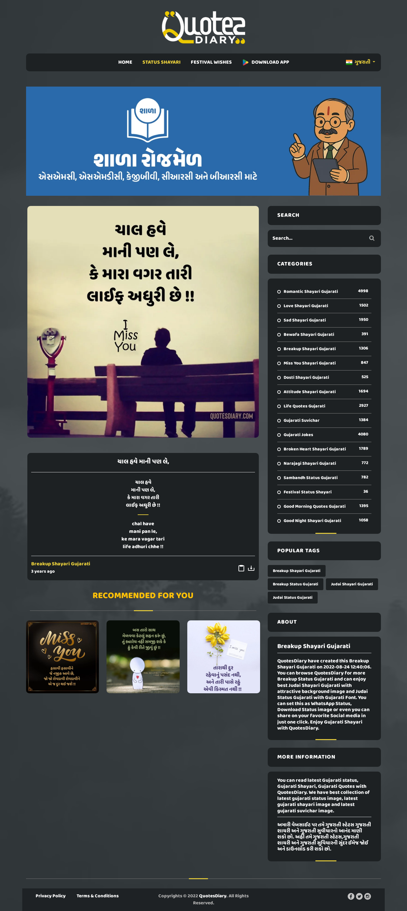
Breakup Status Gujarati (295, 584)
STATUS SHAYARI (161, 62)
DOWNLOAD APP (265, 62)
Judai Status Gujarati (293, 597)
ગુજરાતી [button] (358, 62)
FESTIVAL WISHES (211, 62)
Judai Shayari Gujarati (352, 584)
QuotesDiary (212, 896)
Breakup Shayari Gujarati (60, 564)
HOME (125, 62)
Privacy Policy (51, 896)
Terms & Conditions (98, 896)
